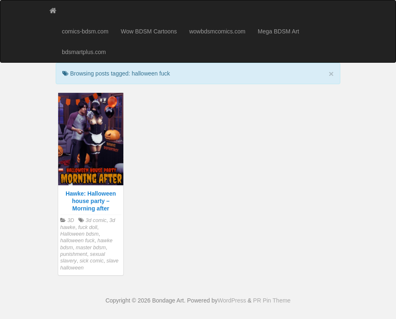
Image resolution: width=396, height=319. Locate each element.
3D (71, 220)
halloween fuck (77, 240)
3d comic (96, 220)
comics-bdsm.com (85, 31)
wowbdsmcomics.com (217, 31)
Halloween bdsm (79, 234)
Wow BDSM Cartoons (149, 31)
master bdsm (91, 247)
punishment (73, 254)
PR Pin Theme (272, 300)
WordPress (231, 300)
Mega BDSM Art (278, 31)
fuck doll (87, 227)
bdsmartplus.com (84, 52)
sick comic (92, 261)
